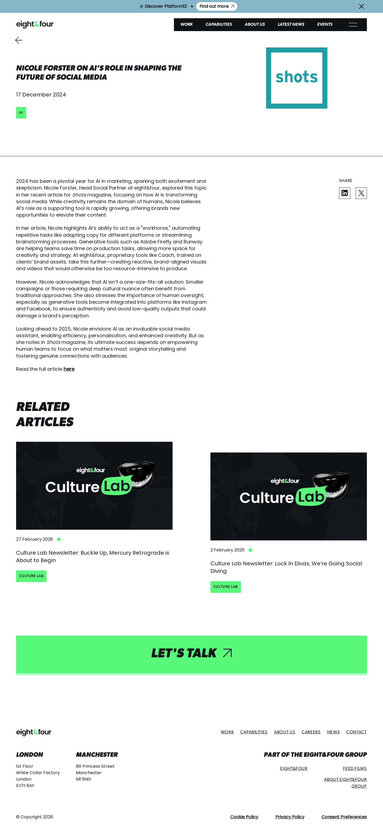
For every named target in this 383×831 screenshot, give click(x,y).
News (333, 732)
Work (186, 25)
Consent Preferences (344, 817)
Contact (356, 732)
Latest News (291, 25)
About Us (255, 25)
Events (325, 25)
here (69, 369)
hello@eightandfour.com (39, 795)
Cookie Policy (244, 817)
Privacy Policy (289, 817)
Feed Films (355, 769)
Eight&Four (293, 769)
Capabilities (219, 25)
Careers (311, 732)
